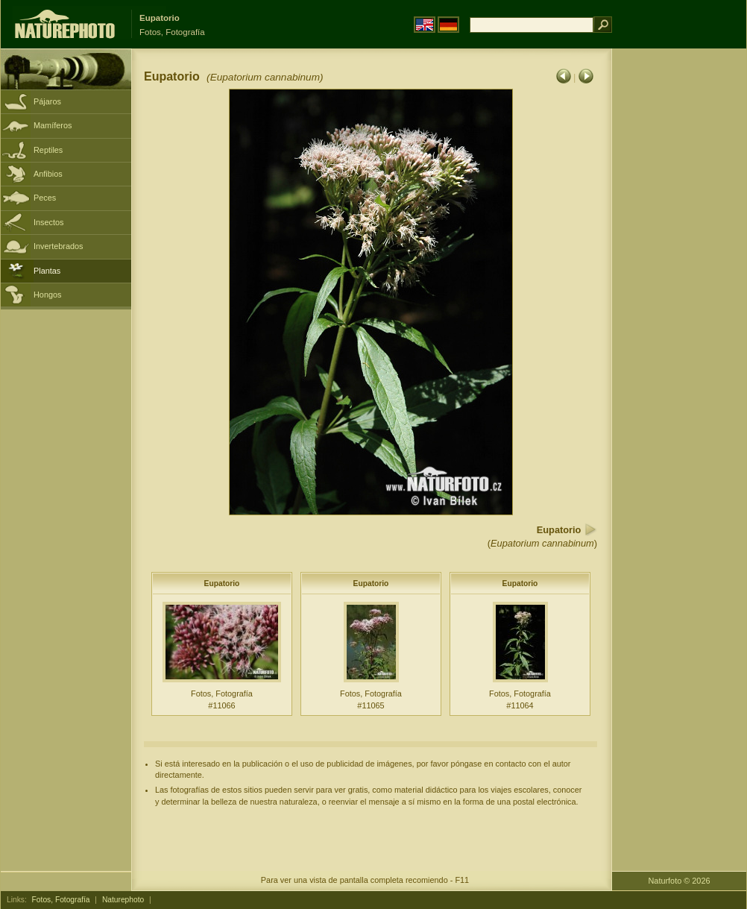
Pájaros (47, 101)
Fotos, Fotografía (61, 900)
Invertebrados (58, 246)
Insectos (49, 222)
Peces (45, 197)
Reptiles (48, 149)
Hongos (47, 294)
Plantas (47, 270)
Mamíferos (53, 125)
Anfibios (48, 173)
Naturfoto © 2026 (679, 880)
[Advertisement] (679, 287)
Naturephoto (123, 900)
